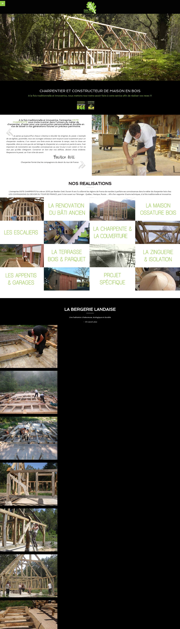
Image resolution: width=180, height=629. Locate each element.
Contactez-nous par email (84, 543)
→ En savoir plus (90, 322)
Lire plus (43, 503)
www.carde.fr (63, 596)
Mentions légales (154, 596)
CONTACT (142, 596)
